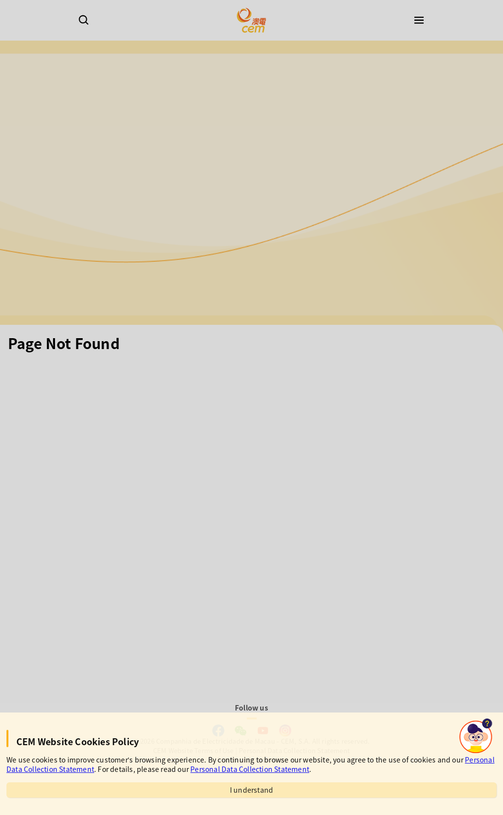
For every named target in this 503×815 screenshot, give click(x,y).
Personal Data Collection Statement (249, 769)
